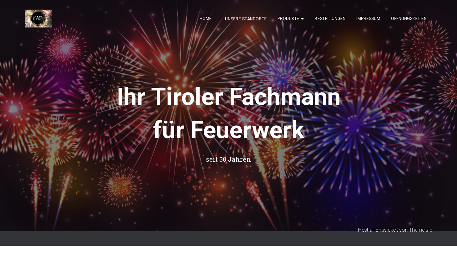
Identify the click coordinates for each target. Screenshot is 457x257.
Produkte (290, 18)
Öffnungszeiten (409, 18)
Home (206, 18)
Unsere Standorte (245, 18)
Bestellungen (330, 18)
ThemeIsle (420, 230)
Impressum (368, 18)
